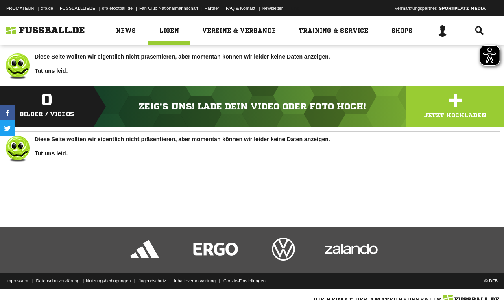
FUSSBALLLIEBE (77, 8)
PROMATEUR (20, 8)
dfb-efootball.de (117, 8)
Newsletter (272, 8)
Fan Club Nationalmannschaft (168, 8)
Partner (212, 8)
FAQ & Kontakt (240, 8)
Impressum (17, 280)
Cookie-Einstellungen (244, 280)
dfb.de (47, 8)
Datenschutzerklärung (57, 280)
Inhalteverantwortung (195, 280)
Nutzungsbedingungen (108, 280)
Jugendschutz (152, 280)
